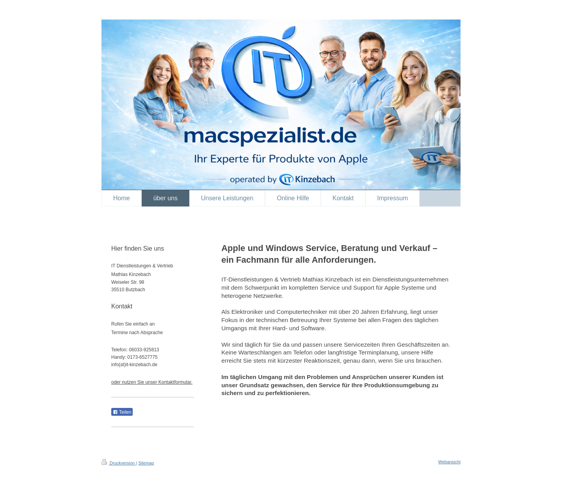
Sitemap (146, 463)
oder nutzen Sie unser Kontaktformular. (151, 382)
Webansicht (449, 461)
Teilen (122, 412)
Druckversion (118, 463)
